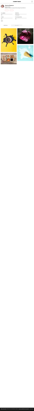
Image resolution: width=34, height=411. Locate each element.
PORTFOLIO (5, 25)
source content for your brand (24, 408)
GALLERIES (17, 25)
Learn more (31, 408)
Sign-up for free (3, 408)
